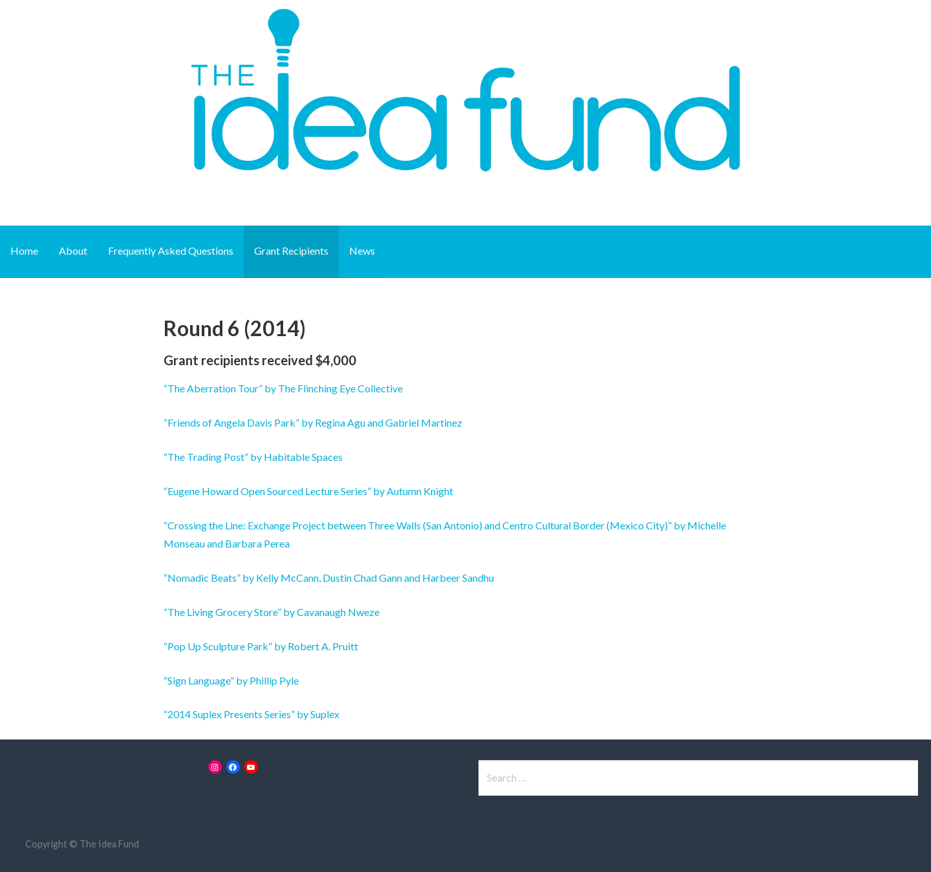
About (73, 250)
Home (24, 250)
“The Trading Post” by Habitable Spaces (253, 457)
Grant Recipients (291, 250)
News (362, 250)
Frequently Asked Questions (170, 250)
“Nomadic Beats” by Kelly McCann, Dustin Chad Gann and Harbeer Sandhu (329, 577)
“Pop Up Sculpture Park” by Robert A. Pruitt (261, 646)
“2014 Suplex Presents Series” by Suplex (251, 714)
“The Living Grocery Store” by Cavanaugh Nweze (272, 612)
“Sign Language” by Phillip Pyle (231, 680)
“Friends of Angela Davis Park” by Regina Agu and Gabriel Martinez (313, 422)
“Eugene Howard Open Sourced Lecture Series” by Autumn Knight (308, 491)
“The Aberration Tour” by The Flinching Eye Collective (283, 388)
